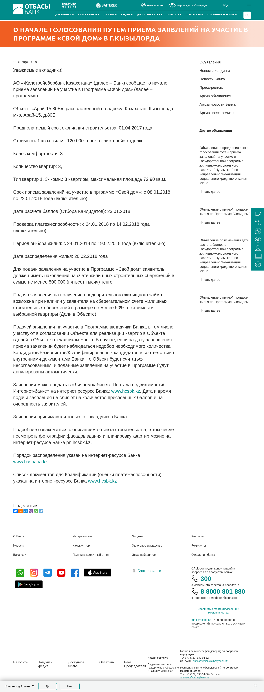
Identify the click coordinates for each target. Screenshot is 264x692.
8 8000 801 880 (223, 591)
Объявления (210, 62)
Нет (69, 686)
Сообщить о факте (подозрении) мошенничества (218, 610)
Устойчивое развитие (222, 14)
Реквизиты (198, 545)
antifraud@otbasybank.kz (194, 677)
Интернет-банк (83, 536)
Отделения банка (203, 554)
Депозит (110, 14)
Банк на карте (149, 571)
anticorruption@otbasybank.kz (210, 661)
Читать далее (209, 191)
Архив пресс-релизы (216, 113)
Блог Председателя (135, 664)
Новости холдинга (214, 71)
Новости (19, 545)
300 (206, 578)
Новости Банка (212, 79)
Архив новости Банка (217, 104)
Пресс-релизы (211, 87)
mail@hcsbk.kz (201, 619)
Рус (226, 5)
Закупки (137, 536)
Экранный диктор (144, 554)
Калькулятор (81, 545)
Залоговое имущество (147, 545)
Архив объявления (215, 96)
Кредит (127, 14)
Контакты (197, 536)
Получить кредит (45, 664)
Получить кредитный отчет (91, 554)
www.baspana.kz (30, 461)
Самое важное (88, 14)
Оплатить (174, 14)
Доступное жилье (149, 14)
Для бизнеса (64, 14)
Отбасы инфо (194, 14)
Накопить (20, 662)
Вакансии (19, 554)
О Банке (18, 536)
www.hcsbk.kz (125, 391)
